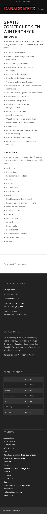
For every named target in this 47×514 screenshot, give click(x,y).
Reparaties (8, 488)
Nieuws (7, 471)
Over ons (8, 482)
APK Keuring (9, 448)
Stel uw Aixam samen (13, 492)
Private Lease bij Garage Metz (17, 485)
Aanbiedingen (9, 438)
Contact (7, 451)
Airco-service (9, 441)
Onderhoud (8, 478)
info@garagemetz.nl (18, 306)
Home (6, 465)
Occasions (8, 475)
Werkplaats (8, 495)
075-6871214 (18, 303)
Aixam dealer (9, 444)
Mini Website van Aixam (24, 355)
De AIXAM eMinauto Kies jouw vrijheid (20, 455)
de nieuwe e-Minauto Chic (15, 458)
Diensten (7, 461)
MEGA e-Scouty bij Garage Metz (17, 468)
